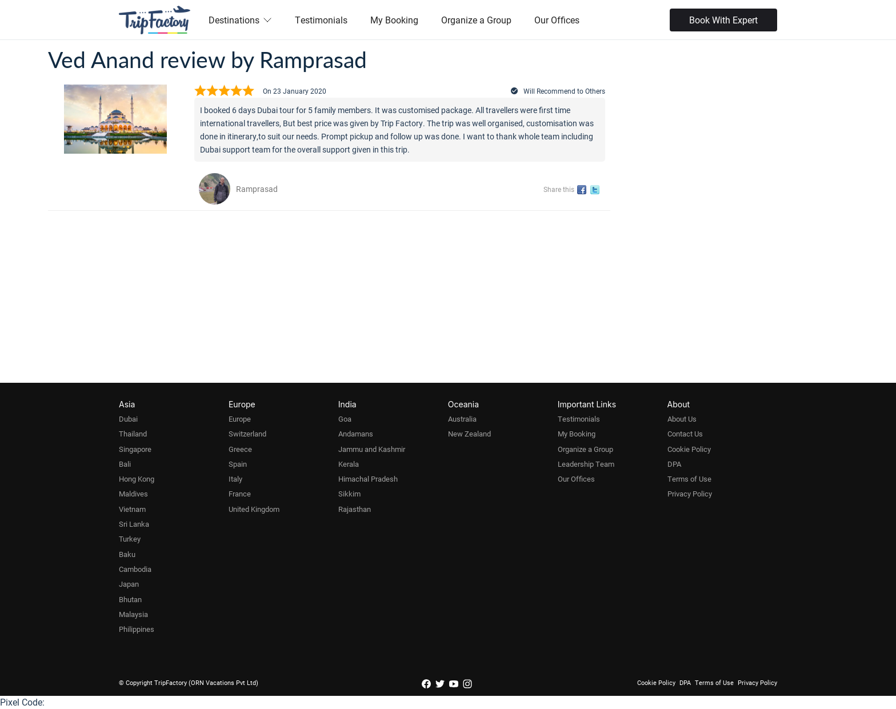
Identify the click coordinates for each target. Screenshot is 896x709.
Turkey (130, 539)
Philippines (136, 629)
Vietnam (132, 509)
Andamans (355, 433)
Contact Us (685, 433)
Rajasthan (354, 509)
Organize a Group (476, 20)
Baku (127, 554)
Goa (344, 419)
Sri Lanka (134, 524)
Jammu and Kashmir (371, 449)
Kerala (348, 464)
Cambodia (135, 569)
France (240, 493)
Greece (240, 449)
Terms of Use (689, 479)
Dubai (128, 419)
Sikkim (349, 493)
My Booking (394, 20)
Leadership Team (586, 464)
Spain (238, 464)
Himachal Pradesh (368, 479)
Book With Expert (723, 20)
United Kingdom (254, 509)
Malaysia (133, 614)
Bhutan (130, 599)
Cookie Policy (689, 449)
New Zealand (469, 433)
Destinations (240, 20)
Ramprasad (257, 188)
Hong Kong (136, 479)
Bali (125, 464)
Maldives (133, 493)
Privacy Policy (689, 493)
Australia (462, 419)
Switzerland (247, 433)
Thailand (133, 433)
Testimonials (321, 20)
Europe (240, 419)
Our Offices (556, 20)
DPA (674, 464)
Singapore (135, 449)
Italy (235, 479)
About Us (682, 419)
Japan (129, 584)
